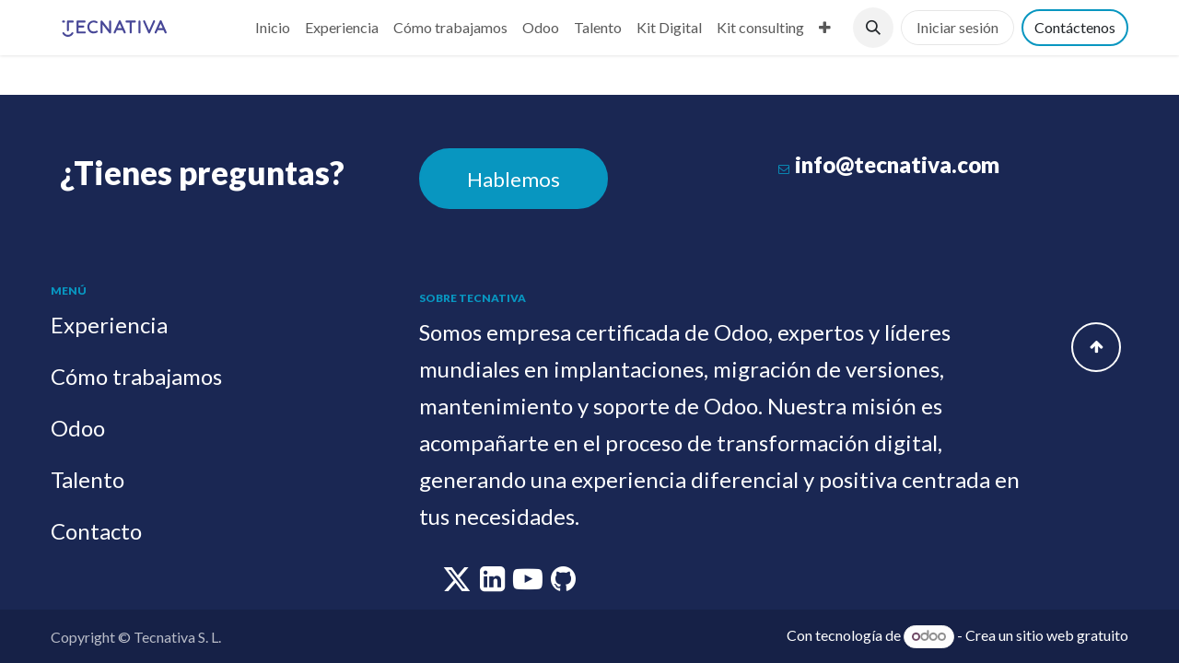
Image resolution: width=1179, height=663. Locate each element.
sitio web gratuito (1072, 635)
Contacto (96, 531)
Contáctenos (1074, 27)
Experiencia (109, 324)
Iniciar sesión (957, 27)
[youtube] (529, 583)
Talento (87, 479)
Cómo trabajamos (136, 376)
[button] (873, 27)
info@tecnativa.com (897, 164)
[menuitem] (273, 27)
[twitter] (458, 583)
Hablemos (513, 179)
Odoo (78, 427)
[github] (563, 583)
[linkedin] (494, 583)
